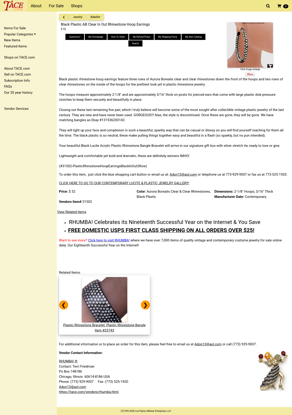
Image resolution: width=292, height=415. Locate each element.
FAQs (8, 86)
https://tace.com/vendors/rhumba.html (90, 397)
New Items (12, 40)
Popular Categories (20, 34)
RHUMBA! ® (69, 366)
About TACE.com (17, 68)
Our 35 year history (18, 93)
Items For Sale (15, 28)
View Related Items (73, 217)
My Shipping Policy (168, 37)
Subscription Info (17, 81)
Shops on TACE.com (19, 57)
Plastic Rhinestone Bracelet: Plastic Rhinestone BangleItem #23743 (106, 330)
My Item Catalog (194, 37)
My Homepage (96, 37)
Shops (76, 5)
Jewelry (79, 17)
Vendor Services (16, 109)
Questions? (75, 37)
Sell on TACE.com (17, 74)
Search (136, 43)
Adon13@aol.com (184, 174)
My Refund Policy (142, 37)
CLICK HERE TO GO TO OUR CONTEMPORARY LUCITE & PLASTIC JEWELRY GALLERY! (125, 188)
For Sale (56, 5)
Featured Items (15, 46)
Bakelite (97, 17)
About (36, 5)
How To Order (119, 37)
